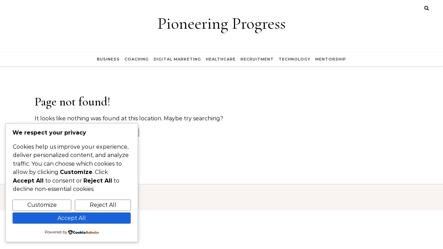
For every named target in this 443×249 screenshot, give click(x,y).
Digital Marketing (177, 59)
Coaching (137, 59)
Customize (42, 205)
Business (108, 59)
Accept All (71, 218)
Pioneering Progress (221, 23)
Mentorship (330, 59)
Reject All (103, 205)
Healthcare (221, 59)
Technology (294, 59)
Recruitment (257, 59)
